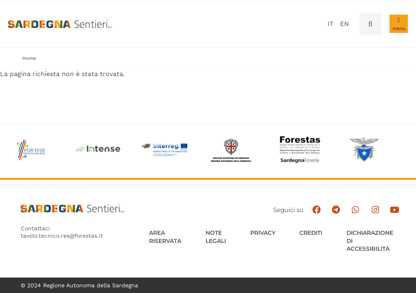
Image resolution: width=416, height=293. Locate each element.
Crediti (311, 232)
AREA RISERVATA (165, 237)
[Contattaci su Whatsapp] (357, 210)
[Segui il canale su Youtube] (396, 210)
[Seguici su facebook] (319, 210)
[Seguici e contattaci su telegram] (338, 210)
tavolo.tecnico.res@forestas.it (62, 236)
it (330, 24)
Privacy (262, 232)
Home (29, 58)
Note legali (216, 237)
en (344, 24)
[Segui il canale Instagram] (377, 210)
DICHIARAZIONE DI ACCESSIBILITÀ (370, 240)
